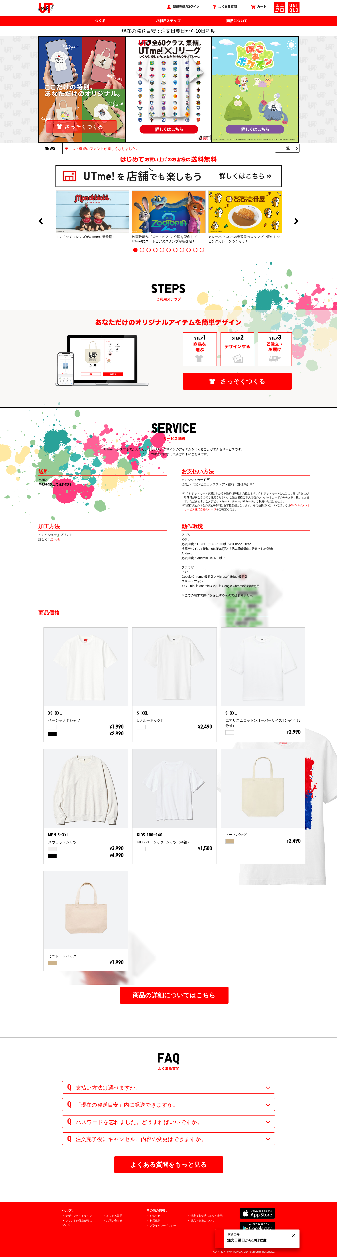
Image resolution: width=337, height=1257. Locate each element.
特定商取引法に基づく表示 (207, 1215)
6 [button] (168, 250)
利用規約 (155, 1220)
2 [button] (142, 250)
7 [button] (175, 250)
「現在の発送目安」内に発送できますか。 (127, 1105)
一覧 (286, 148)
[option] (92, 215)
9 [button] (188, 250)
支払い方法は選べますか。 (108, 1088)
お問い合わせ (114, 1220)
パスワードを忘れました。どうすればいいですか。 (139, 1122)
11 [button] (202, 250)
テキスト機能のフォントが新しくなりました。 (102, 149)
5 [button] (162, 250)
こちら (55, 539)
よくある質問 (114, 1215)
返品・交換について (203, 1220)
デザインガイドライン (78, 1215)
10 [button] (195, 250)
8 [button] (182, 250)
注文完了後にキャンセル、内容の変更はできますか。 (141, 1139)
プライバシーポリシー (163, 1225)
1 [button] (135, 250)
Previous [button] (40, 221)
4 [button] (155, 250)
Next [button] (297, 221)
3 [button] (148, 250)
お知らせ (155, 1215)
